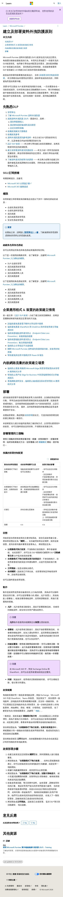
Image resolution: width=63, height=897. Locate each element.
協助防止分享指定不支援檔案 (20, 345)
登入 (59, 3)
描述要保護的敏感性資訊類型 (23, 125)
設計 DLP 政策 (14, 143)
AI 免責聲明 (9, 886)
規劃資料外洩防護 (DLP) (18, 118)
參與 (36, 886)
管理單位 (11, 112)
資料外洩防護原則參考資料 (19, 137)
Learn (5, 26)
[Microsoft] (31, 3)
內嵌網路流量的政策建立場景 (16, 48)
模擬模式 (43, 442)
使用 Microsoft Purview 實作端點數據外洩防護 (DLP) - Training (27, 847)
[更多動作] (58, 26)
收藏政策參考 (13, 134)
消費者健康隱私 (11, 889)
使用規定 (25, 889)
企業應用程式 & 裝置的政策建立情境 (19, 45)
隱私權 (43, 886)
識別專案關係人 (17, 121)
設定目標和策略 (17, 128)
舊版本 (19, 886)
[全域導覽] (2, 3)
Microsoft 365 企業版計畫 (19, 183)
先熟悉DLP (9, 41)
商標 (33, 889)
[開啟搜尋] (54, 3)
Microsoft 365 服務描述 (18, 186)
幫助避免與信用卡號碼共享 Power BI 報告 (25, 355)
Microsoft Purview (16, 26)
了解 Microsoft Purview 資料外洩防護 (24, 115)
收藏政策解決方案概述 (17, 131)
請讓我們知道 (14, 19)
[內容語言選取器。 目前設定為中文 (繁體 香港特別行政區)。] (18, 874)
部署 (6, 51)
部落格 (27, 886)
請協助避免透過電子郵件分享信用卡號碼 (25, 323)
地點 (37, 710)
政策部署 (29, 415)
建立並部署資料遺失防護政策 (20, 150)
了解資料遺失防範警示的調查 (20, 159)
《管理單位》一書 (30, 232)
